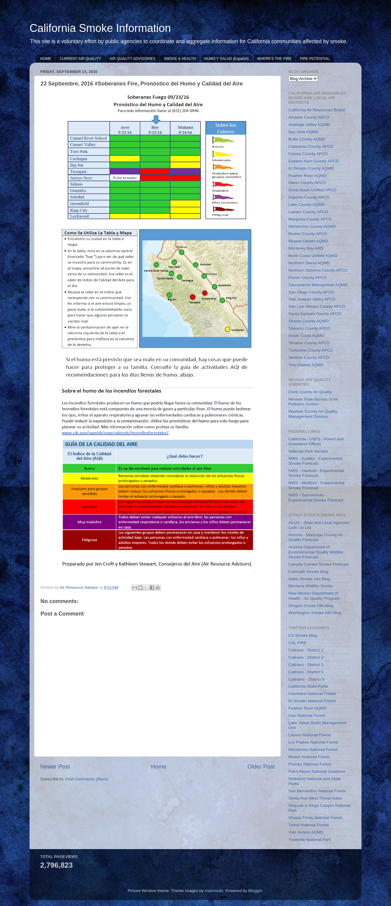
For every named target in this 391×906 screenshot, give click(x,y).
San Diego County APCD (311, 292)
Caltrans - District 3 (305, 664)
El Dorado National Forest (312, 701)
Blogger (255, 890)
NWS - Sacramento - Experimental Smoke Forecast (315, 497)
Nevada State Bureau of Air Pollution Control (313, 401)
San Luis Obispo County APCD (316, 306)
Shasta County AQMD (308, 321)
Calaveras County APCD (310, 146)
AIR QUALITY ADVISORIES (133, 59)
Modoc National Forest (309, 757)
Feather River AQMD (307, 175)
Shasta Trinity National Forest (315, 817)
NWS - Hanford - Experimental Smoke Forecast (316, 473)
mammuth (214, 890)
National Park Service (308, 451)
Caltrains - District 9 (306, 679)
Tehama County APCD (308, 343)
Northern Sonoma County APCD (317, 270)
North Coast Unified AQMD (312, 255)
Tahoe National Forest (308, 825)
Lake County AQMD (306, 204)
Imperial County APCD (308, 197)
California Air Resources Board (316, 110)
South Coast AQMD (306, 335)
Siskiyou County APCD (309, 328)
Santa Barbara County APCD (314, 313)
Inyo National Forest (306, 715)
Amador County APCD (308, 117)
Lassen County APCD (308, 212)
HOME (45, 59)
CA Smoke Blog (302, 635)
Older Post (261, 766)
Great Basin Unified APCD (312, 190)
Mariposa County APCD (310, 219)
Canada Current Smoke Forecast (318, 564)
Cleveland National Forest (312, 693)
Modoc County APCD (307, 233)
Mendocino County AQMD (312, 226)
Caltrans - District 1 (305, 650)
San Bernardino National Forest (317, 791)
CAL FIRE (297, 642)
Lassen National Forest (309, 735)
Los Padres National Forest (313, 742)
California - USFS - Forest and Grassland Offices (316, 441)
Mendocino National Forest (312, 749)
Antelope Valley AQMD (309, 124)
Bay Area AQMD (303, 132)
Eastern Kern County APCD (313, 161)
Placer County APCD (307, 277)
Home (158, 766)
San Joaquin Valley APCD (312, 299)
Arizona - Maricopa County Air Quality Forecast (315, 537)
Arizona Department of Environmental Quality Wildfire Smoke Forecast (315, 552)
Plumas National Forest (309, 764)
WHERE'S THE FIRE (274, 59)
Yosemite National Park (309, 839)
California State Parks (308, 686)
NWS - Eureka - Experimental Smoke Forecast (315, 461)
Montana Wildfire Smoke (310, 586)
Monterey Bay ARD (305, 248)
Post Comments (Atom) (86, 779)
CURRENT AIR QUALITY (80, 59)
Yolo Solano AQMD (305, 832)
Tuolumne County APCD (310, 350)
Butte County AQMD (307, 139)
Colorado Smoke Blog (308, 571)
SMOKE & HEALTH (180, 59)
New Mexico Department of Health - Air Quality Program (314, 595)
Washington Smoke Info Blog (314, 612)
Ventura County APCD (308, 357)
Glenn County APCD (307, 182)
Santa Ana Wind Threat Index (315, 798)
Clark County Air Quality (310, 392)
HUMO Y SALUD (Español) (226, 59)
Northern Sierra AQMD (309, 263)
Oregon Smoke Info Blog (310, 605)
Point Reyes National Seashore (317, 771)
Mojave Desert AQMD (308, 241)
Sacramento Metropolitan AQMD (317, 285)
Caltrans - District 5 (305, 672)
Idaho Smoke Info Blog (309, 579)
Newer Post (55, 766)
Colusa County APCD (308, 153)
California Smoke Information (100, 28)
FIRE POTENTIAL (314, 59)
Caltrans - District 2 (305, 657)
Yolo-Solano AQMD (306, 365)
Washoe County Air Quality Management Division (312, 413)
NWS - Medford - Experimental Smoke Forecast (316, 485)
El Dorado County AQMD (311, 168)
